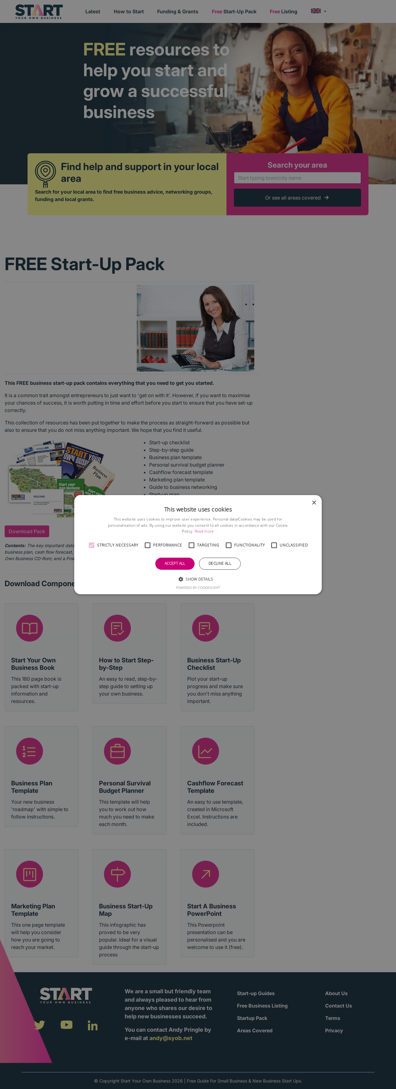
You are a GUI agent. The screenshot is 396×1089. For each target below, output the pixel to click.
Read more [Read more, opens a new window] (204, 531)
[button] (91, 545)
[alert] (198, 544)
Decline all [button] (220, 563)
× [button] (314, 502)
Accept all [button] (175, 563)
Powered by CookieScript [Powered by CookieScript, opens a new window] (198, 587)
